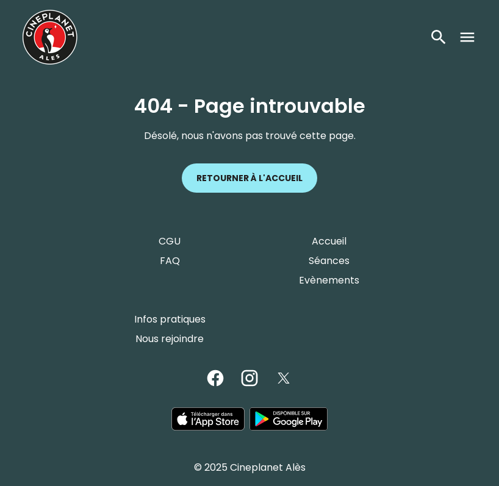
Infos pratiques (170, 319)
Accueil (329, 241)
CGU (170, 241)
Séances (329, 261)
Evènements (329, 280)
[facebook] (215, 378)
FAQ (170, 261)
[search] (438, 37)
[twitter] (283, 378)
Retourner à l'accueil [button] (249, 178)
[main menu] (467, 37)
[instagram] (249, 378)
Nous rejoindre (169, 339)
